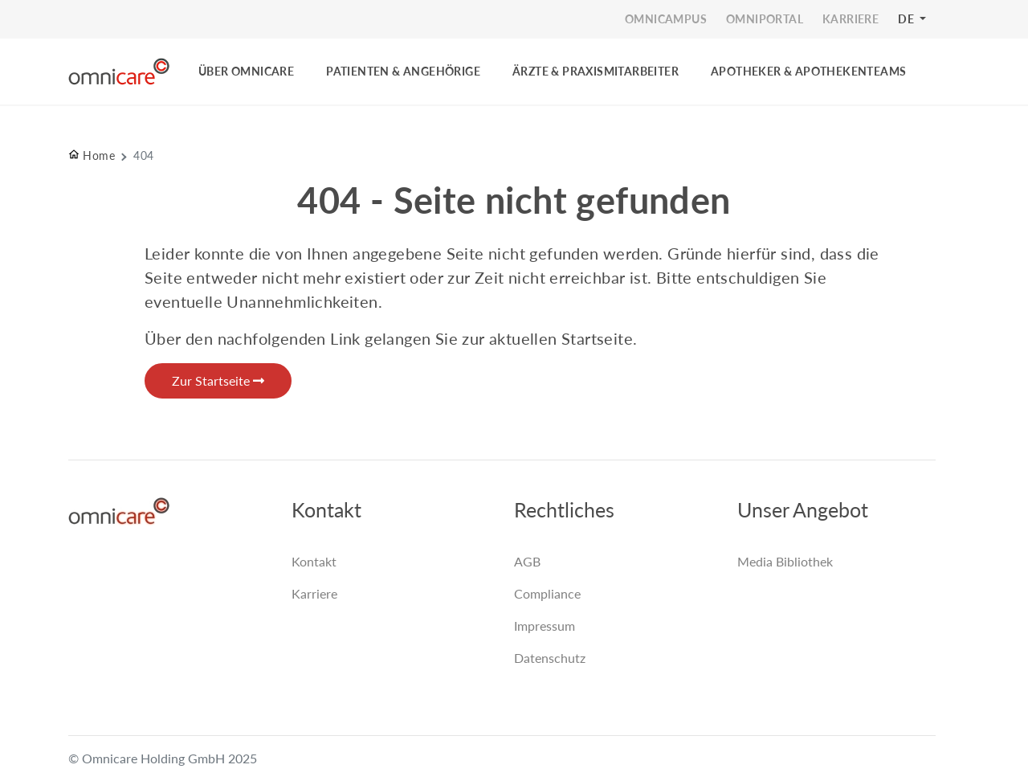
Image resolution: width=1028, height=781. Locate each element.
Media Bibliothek (785, 561)
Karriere (314, 593)
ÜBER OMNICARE (246, 71)
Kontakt (314, 561)
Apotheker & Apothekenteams (808, 71)
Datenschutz (549, 657)
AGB (527, 561)
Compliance (547, 593)
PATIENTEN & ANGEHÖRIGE (403, 71)
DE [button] (907, 19)
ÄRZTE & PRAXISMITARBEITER (595, 71)
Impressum (544, 625)
